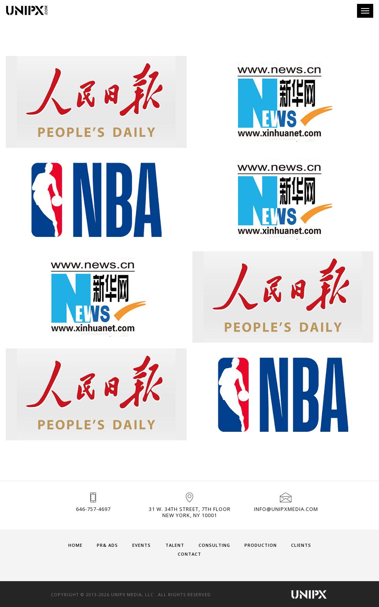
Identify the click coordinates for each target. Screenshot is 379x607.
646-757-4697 (93, 509)
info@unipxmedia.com (286, 509)
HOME (75, 545)
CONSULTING (214, 545)
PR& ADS (107, 545)
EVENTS (141, 545)
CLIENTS (301, 545)
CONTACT (189, 554)
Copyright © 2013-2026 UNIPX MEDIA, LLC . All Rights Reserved (131, 594)
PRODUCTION (260, 545)
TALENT (174, 545)
